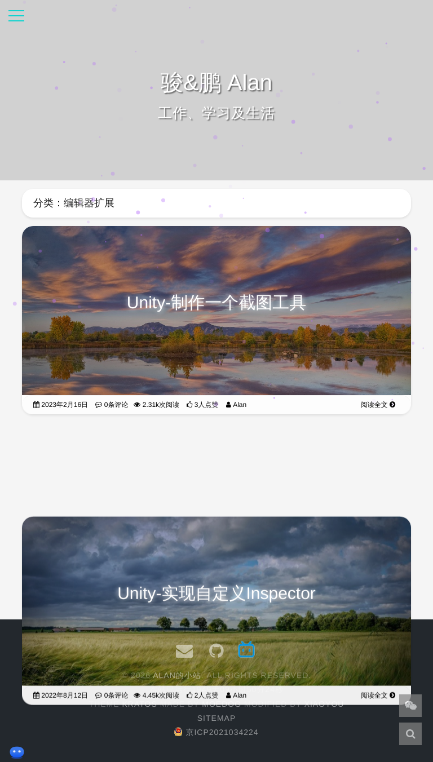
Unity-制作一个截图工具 (216, 303)
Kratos (139, 703)
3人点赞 (202, 405)
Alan (236, 405)
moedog (221, 703)
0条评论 (111, 405)
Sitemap (216, 718)
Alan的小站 (177, 675)
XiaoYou (324, 703)
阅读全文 (378, 405)
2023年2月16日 (60, 405)
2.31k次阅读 (156, 405)
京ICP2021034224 (216, 732)
